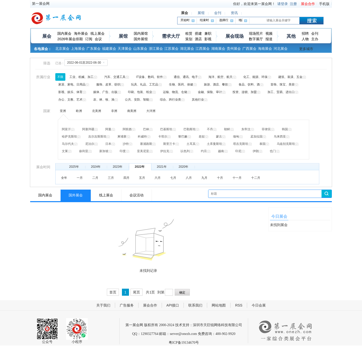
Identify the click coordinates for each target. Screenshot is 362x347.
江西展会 (203, 49)
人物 (305, 39)
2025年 (74, 166)
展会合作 (308, 4)
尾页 (136, 292)
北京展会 (62, 49)
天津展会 (125, 49)
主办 (314, 39)
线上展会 (97, 33)
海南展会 (265, 49)
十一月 (237, 178)
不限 (60, 77)
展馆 (123, 36)
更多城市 (306, 49)
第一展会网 (41, 4)
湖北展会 (187, 49)
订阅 (88, 39)
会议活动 (136, 195)
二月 (95, 178)
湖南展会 (218, 49)
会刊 (314, 33)
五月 (142, 178)
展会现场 (234, 36)
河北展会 (281, 49)
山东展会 (140, 49)
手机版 (324, 4)
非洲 (114, 111)
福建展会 (109, 49)
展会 (46, 36)
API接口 (172, 305)
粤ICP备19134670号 (184, 342)
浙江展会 (156, 49)
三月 (111, 178)
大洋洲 (150, 111)
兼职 (207, 33)
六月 (158, 178)
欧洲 (79, 111)
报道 (269, 39)
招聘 (305, 33)
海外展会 (81, 33)
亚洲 (63, 111)
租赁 (188, 33)
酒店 (198, 39)
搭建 (198, 33)
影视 (207, 39)
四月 (126, 178)
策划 (188, 39)
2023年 (117, 166)
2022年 (140, 166)
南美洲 (131, 111)
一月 (80, 178)
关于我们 (103, 305)
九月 (204, 178)
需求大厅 (171, 36)
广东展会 (93, 49)
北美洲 (96, 111)
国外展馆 (141, 39)
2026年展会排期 (70, 39)
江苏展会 (171, 49)
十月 (220, 178)
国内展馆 (141, 33)
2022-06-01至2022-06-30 (86, 62)
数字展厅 (256, 39)
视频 (269, 33)
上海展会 (78, 49)
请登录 (282, 4)
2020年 (184, 166)
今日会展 (259, 305)
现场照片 (256, 33)
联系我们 (195, 305)
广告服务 (127, 305)
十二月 (255, 178)
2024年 (96, 166)
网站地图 (219, 305)
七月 (173, 178)
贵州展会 (234, 49)
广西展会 (249, 49)
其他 (291, 36)
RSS (238, 305)
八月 (189, 178)
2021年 (162, 166)
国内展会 (64, 33)
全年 (64, 178)
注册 (293, 4)
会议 (98, 39)
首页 (112, 292)
